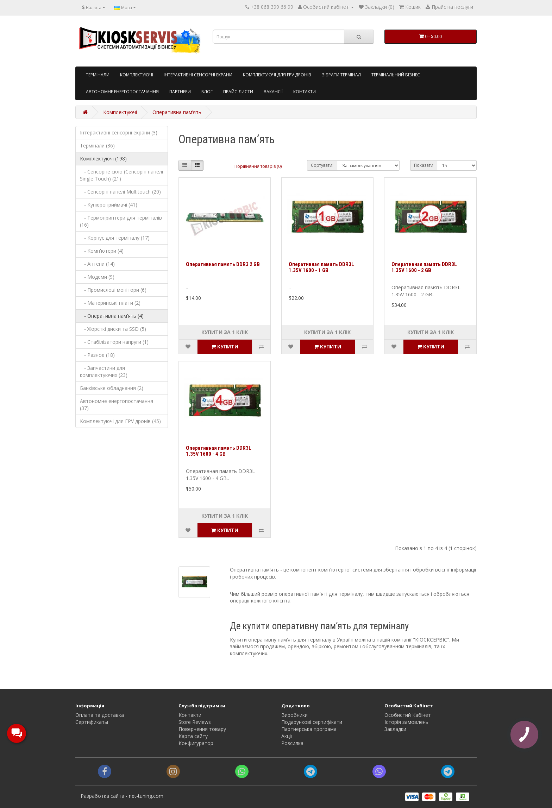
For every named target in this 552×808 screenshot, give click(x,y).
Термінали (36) (97, 145)
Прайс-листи (238, 92)
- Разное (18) (97, 355)
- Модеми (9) (97, 276)
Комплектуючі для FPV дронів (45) (120, 421)
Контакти (304, 92)
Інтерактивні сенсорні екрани (198, 75)
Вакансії (273, 92)
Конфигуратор (195, 743)
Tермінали (97, 75)
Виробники (294, 715)
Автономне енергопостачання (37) (116, 404)
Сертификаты (91, 722)
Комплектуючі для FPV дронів (277, 75)
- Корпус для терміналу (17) (115, 237)
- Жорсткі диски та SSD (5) (113, 329)
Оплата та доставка (99, 715)
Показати (423, 165)
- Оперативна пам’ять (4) (112, 316)
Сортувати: (322, 165)
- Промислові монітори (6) (113, 289)
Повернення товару (202, 729)
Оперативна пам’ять (176, 112)
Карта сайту (193, 736)
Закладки (395, 729)
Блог (207, 92)
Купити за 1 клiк (224, 332)
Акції (286, 736)
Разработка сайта (102, 796)
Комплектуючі (136, 75)
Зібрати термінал (341, 75)
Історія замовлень (406, 722)
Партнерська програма (309, 729)
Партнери (180, 92)
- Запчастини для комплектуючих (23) (103, 371)
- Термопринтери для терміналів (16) (121, 221)
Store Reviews (194, 722)
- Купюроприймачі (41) (108, 204)
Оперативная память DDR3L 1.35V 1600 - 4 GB (218, 451)
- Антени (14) (97, 263)
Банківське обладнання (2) (111, 388)
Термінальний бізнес (395, 75)
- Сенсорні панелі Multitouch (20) (120, 191)
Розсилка (292, 743)
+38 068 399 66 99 (272, 7)
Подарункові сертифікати (311, 722)
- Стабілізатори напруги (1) (114, 342)
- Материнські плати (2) (110, 302)
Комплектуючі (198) (103, 158)
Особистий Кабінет (407, 715)
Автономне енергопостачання (122, 92)
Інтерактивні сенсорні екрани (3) (118, 132)
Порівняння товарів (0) (258, 166)
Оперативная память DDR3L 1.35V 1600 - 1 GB (321, 267)
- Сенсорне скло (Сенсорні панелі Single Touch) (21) (121, 175)
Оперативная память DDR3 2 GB (223, 264)
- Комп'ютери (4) (102, 250)
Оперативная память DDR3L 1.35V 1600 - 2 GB (424, 267)
